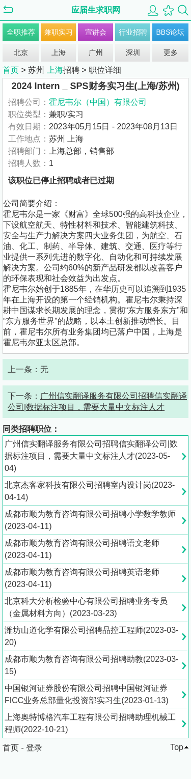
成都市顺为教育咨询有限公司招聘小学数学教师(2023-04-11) (90, 520)
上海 (58, 52)
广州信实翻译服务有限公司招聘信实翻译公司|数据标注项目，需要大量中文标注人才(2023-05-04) (91, 455)
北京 (21, 52)
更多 (170, 52)
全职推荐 (21, 32)
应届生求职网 (95, 10)
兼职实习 (58, 32)
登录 (34, 747)
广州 (96, 52)
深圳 (133, 52)
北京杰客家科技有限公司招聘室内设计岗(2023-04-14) (90, 491)
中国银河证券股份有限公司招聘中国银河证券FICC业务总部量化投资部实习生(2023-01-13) (87, 694)
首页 (11, 70)
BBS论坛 (170, 32)
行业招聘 (133, 32)
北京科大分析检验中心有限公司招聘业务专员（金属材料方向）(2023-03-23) (86, 607)
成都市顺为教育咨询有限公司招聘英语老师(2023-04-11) (82, 578)
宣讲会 (95, 32)
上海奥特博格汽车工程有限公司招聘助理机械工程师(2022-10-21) (90, 723)
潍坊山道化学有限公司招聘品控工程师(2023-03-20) (91, 636)
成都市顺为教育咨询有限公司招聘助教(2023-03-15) (91, 665)
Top (176, 747)
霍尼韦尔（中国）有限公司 (98, 102)
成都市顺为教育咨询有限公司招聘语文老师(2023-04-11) (82, 549)
